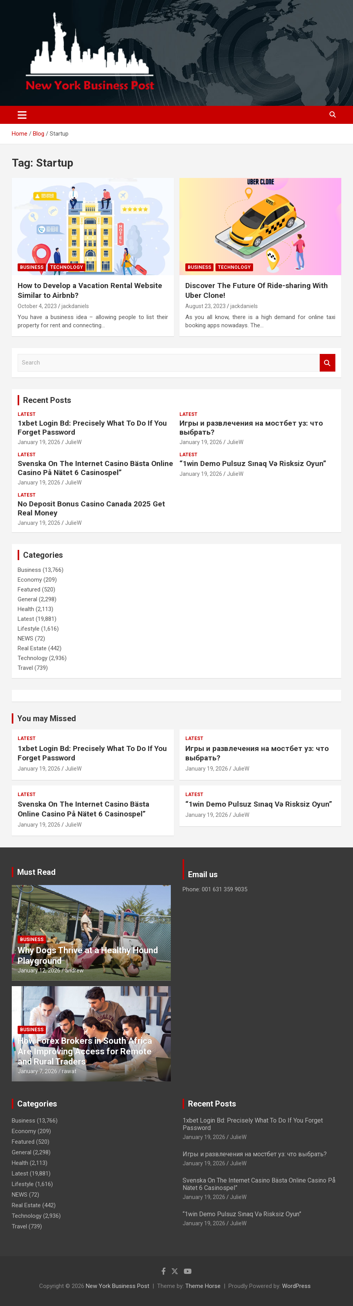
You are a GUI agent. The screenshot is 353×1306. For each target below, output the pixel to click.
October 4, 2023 (37, 306)
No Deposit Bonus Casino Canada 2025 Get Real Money (91, 508)
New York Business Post (117, 1286)
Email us (203, 874)
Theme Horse (203, 1286)
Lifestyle (29, 628)
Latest (27, 414)
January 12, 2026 (39, 970)
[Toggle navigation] (22, 115)
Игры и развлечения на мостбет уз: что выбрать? (251, 428)
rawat (69, 1071)
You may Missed (46, 718)
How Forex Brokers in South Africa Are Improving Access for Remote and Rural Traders (85, 1051)
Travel (25, 667)
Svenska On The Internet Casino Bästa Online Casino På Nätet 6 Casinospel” (95, 468)
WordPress (296, 1286)
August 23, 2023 (205, 306)
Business (31, 267)
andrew (74, 970)
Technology (66, 267)
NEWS (25, 638)
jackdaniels (75, 306)
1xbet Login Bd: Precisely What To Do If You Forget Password (92, 428)
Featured (29, 589)
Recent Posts (47, 400)
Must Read (36, 872)
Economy (30, 579)
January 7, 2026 (37, 1071)
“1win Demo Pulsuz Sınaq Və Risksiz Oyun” (252, 463)
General (27, 599)
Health (26, 609)
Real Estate (32, 648)
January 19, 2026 (39, 442)
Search (327, 363)
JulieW (73, 442)
